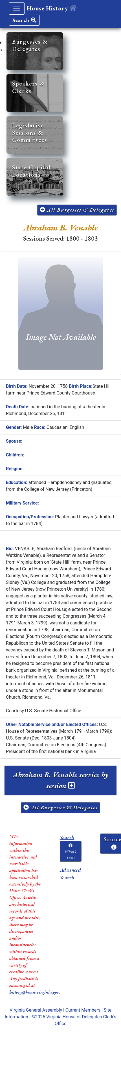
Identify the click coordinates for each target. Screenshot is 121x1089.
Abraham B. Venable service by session (60, 780)
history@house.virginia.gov (34, 992)
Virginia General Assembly (36, 1010)
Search (24, 20)
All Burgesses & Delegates (77, 209)
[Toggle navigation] (17, 8)
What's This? (71, 851)
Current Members (82, 1010)
